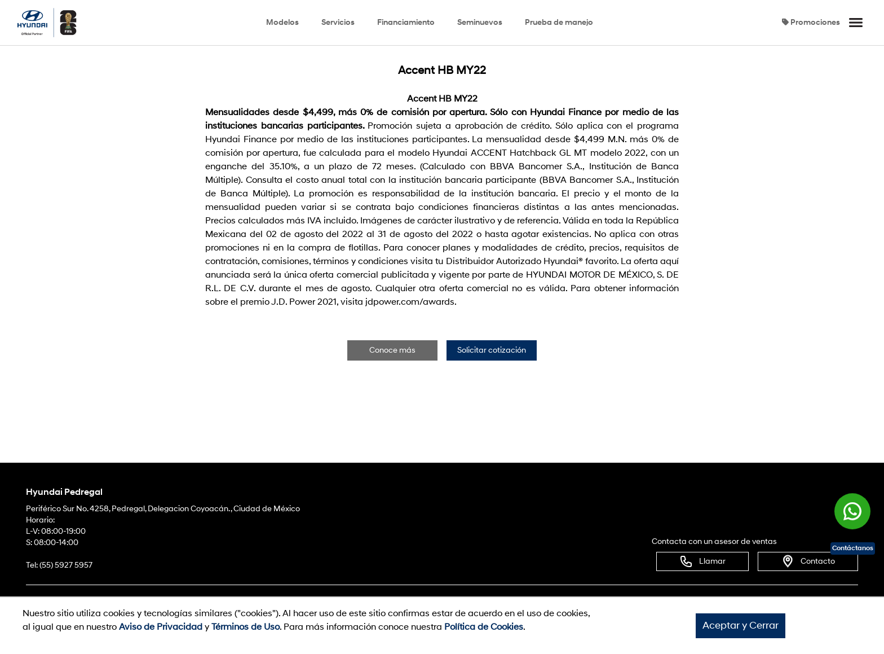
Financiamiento (406, 22)
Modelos (282, 22)
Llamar (702, 561)
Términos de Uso (245, 627)
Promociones (811, 22)
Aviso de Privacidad (160, 627)
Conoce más (392, 350)
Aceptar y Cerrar (740, 625)
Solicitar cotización (491, 350)
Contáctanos (852, 548)
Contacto (808, 561)
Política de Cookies (483, 627)
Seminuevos (479, 22)
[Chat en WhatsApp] (852, 512)
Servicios (338, 22)
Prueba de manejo (559, 22)
